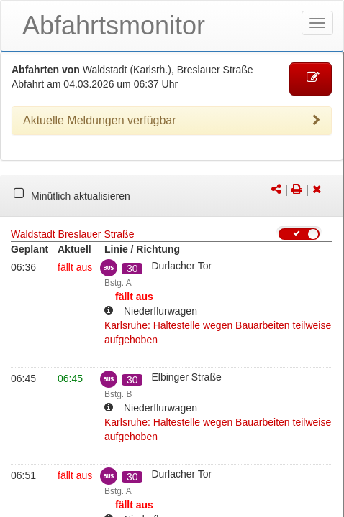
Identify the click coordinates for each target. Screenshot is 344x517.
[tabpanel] (171, 196)
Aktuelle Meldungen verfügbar (171, 120)
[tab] (171, 121)
